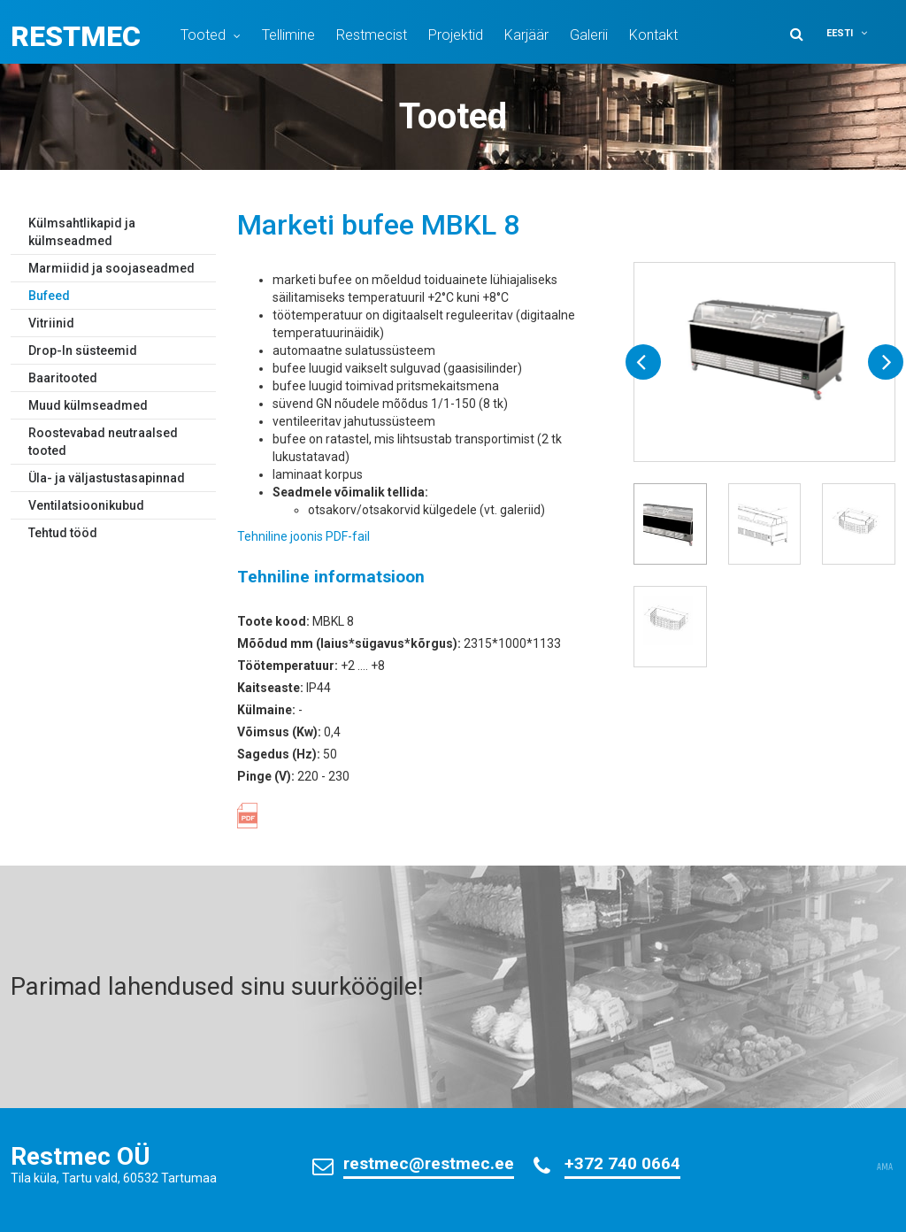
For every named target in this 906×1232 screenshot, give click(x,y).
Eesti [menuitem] (839, 33)
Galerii (589, 35)
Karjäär (526, 35)
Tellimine (288, 35)
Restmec (76, 36)
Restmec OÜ (80, 1156)
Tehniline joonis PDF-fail (303, 536)
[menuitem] (858, 33)
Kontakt (653, 35)
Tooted (203, 35)
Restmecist (371, 35)
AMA (885, 1167)
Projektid (455, 35)
